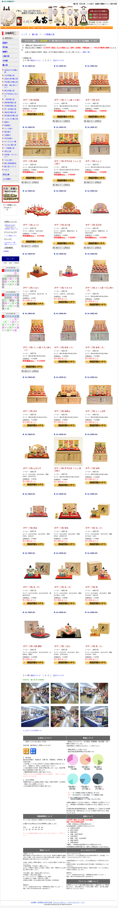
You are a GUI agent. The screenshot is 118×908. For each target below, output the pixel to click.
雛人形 (5, 65)
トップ (24, 34)
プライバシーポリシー (59, 902)
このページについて (74, 902)
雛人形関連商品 (10, 163)
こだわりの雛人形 (11, 119)
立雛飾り (7, 135)
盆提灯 (5, 43)
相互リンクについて (11, 244)
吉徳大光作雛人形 (11, 79)
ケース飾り (8, 129)
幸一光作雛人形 (10, 109)
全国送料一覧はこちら (11, 229)
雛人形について (10, 166)
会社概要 (33, 902)
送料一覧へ (87, 52)
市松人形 (7, 151)
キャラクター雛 (10, 142)
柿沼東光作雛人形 (11, 116)
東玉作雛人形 (9, 91)
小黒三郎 (6, 56)
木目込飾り (8, 138)
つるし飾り (8, 160)
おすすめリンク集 (10, 242)
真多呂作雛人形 (10, 112)
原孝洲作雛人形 (10, 102)
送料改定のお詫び (10, 225)
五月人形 (6, 174)
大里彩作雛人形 (10, 106)
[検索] (7, 207)
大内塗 (5, 61)
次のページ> (58, 60)
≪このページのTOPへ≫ (31, 730)
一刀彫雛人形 (9, 148)
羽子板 (5, 47)
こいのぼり (7, 179)
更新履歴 (6, 251)
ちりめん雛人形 (10, 145)
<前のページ (35, 60)
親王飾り (7, 132)
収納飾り (7, 125)
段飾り (6, 122)
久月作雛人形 (9, 75)
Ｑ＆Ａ (6, 170)
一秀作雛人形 (9, 99)
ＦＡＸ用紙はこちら (11, 235)
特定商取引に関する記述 (44, 902)
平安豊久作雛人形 (11, 82)
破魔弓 (5, 52)
